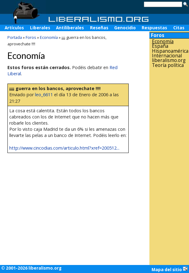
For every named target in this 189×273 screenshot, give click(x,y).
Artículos (14, 28)
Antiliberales (70, 28)
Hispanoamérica (170, 51)
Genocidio (125, 28)
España (160, 46)
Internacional (167, 55)
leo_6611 (44, 94)
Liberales (40, 28)
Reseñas (99, 28)
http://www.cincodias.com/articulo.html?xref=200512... (64, 148)
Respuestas (154, 28)
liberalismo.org (169, 60)
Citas (178, 28)
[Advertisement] (169, 166)
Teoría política (168, 65)
